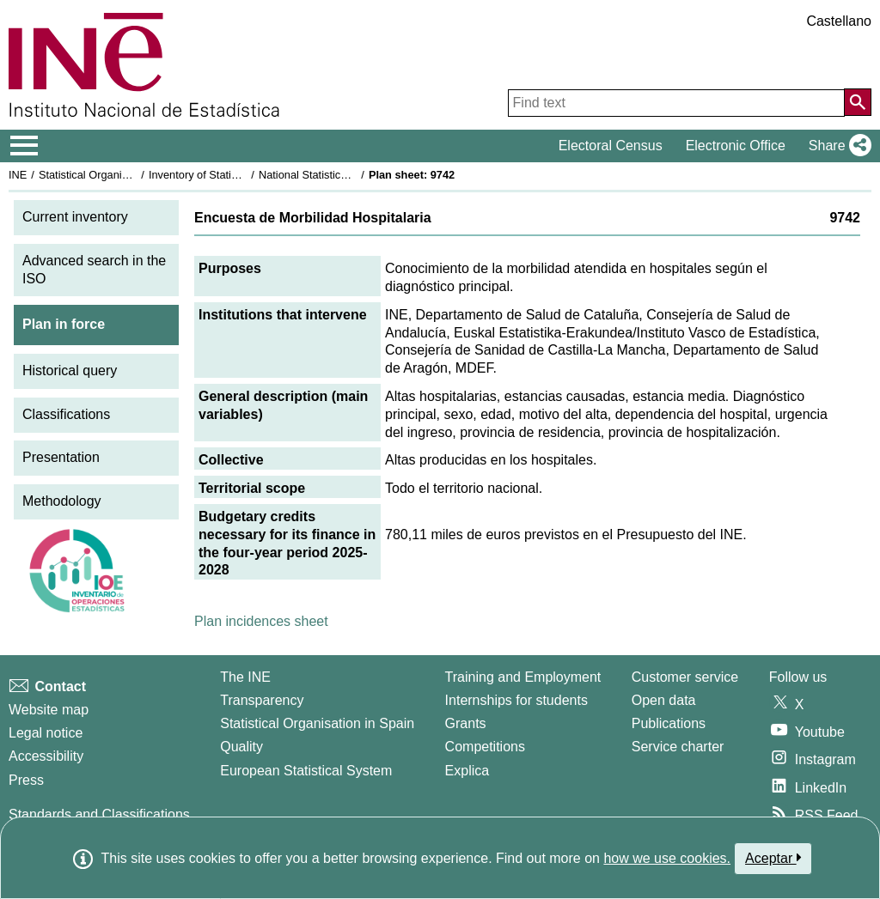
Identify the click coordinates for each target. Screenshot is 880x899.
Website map (49, 709)
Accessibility (46, 756)
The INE (245, 677)
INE (18, 174)
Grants (465, 723)
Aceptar (773, 858)
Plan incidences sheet (261, 621)
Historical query (69, 370)
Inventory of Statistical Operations (231, 174)
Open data (664, 700)
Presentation (61, 457)
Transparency (261, 700)
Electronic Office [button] (735, 145)
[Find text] (676, 103)
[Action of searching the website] (857, 102)
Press (26, 780)
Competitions (485, 746)
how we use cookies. (666, 858)
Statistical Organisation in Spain (116, 174)
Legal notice (45, 733)
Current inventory (75, 217)
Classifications (66, 414)
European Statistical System (306, 770)
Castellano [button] (838, 21)
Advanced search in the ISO (94, 269)
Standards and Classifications (99, 814)
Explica (467, 770)
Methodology (61, 501)
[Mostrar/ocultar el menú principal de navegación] (24, 146)
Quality (241, 746)
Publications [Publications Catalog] (669, 723)
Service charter (678, 746)
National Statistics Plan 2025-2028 (343, 174)
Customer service (685, 677)
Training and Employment (523, 677)
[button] (836, 146)
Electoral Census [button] (611, 145)
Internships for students (516, 700)
